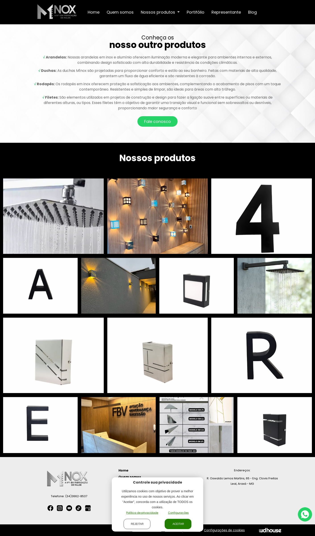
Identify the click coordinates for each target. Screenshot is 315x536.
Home (123, 470)
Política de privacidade (142, 513)
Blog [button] (252, 12)
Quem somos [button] (120, 12)
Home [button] (93, 12)
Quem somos (129, 477)
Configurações (178, 513)
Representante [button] (226, 12)
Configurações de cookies (224, 530)
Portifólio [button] (195, 12)
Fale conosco (157, 121)
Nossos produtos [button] (158, 12)
